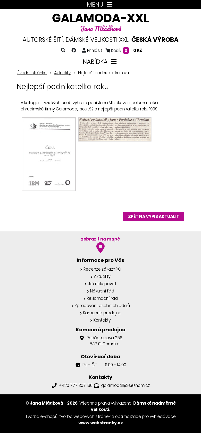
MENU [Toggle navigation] (100, 4)
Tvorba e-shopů (41, 416)
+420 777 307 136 (75, 385)
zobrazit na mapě (100, 239)
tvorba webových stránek (84, 416)
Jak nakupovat (102, 284)
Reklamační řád (102, 298)
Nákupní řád (102, 291)
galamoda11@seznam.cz (125, 385)
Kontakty (102, 320)
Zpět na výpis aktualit (153, 216)
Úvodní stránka (32, 73)
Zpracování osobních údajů (102, 305)
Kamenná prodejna (102, 313)
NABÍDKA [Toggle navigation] (100, 62)
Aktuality (62, 73)
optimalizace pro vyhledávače (145, 416)
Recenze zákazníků (102, 269)
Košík (124, 50)
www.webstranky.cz (100, 423)
